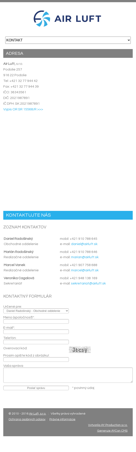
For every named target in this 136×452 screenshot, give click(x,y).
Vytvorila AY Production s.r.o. (107, 425)
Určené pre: (12, 306)
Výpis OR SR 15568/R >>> (23, 109)
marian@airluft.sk (85, 257)
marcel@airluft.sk (85, 270)
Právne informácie (62, 419)
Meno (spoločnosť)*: (19, 317)
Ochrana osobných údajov (27, 419)
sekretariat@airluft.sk (88, 283)
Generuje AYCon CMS (112, 430)
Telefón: (9, 338)
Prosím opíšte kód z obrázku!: (26, 355)
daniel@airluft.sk (84, 244)
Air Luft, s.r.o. (37, 413)
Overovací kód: (15, 348)
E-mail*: (9, 327)
